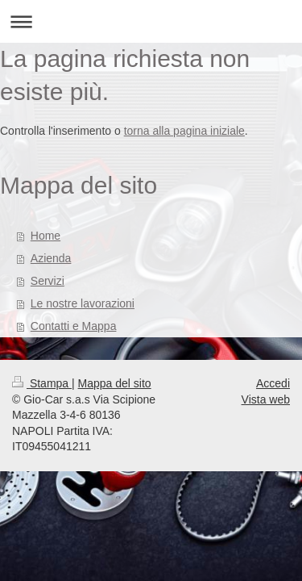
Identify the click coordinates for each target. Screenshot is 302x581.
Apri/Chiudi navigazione (151, 21)
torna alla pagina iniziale (184, 130)
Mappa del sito (114, 383)
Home (45, 235)
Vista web (266, 399)
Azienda (51, 258)
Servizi (47, 280)
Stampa (42, 383)
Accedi (273, 383)
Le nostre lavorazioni (82, 303)
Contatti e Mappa (74, 326)
